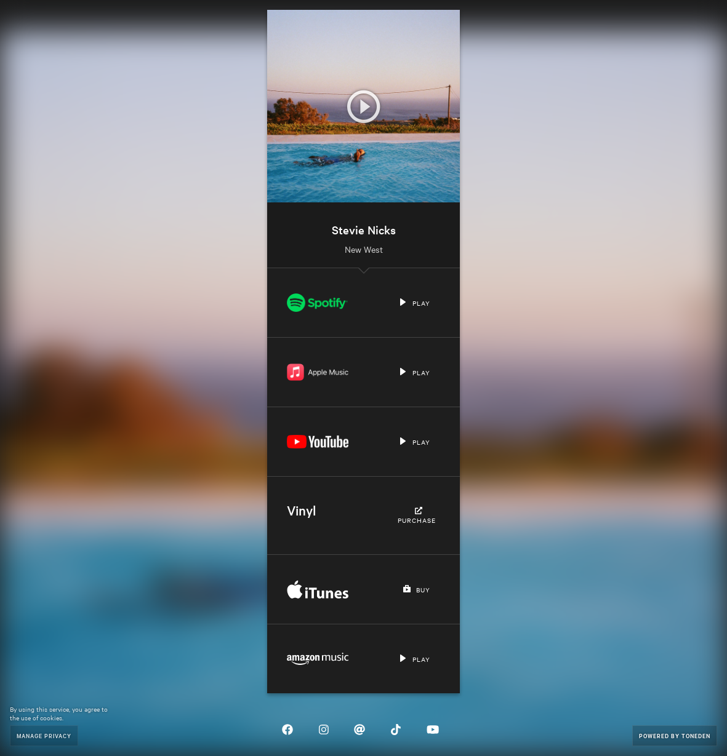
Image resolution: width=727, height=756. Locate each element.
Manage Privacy (44, 735)
